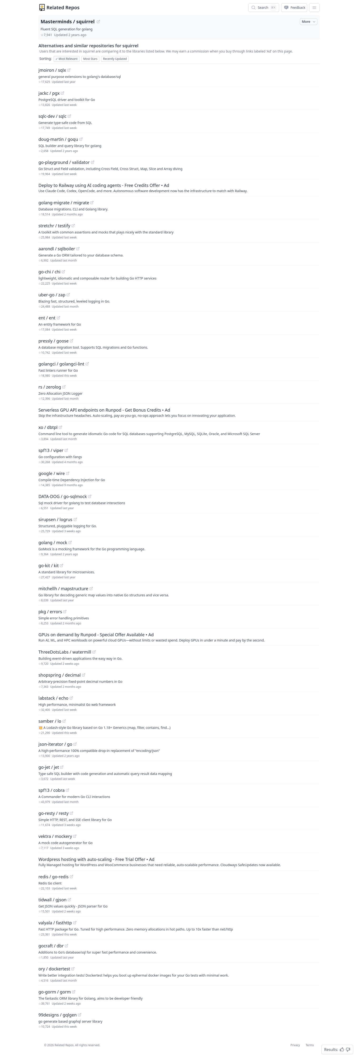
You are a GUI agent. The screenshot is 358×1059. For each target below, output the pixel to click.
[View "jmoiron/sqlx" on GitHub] (69, 70)
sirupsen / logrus (55, 519)
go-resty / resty (53, 813)
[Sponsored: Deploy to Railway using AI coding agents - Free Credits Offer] (179, 187)
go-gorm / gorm (54, 992)
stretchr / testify (54, 225)
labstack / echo (53, 698)
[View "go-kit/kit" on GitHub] (61, 565)
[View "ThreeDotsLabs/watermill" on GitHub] (94, 652)
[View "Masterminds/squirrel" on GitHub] (98, 22)
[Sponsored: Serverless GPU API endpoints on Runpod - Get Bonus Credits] (179, 412)
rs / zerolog (49, 387)
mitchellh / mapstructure (63, 588)
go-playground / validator (64, 162)
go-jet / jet (48, 767)
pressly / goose (53, 341)
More (309, 21)
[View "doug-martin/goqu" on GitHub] (81, 139)
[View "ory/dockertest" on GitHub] (73, 969)
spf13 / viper (50, 450)
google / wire (51, 473)
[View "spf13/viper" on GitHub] (66, 450)
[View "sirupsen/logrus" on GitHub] (75, 519)
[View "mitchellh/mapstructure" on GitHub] (91, 588)
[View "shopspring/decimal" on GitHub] (83, 675)
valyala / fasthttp (55, 923)
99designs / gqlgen (57, 1015)
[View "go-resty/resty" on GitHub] (71, 813)
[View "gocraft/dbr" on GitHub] (66, 946)
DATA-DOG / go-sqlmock (62, 496)
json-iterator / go (55, 744)
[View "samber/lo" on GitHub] (64, 721)
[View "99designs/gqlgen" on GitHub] (79, 1015)
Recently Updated (115, 59)
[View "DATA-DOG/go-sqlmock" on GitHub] (90, 496)
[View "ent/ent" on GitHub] (58, 318)
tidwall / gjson (52, 899)
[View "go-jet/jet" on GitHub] (62, 767)
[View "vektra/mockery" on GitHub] (75, 836)
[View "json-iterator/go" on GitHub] (75, 744)
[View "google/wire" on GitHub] (68, 473)
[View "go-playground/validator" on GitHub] (92, 162)
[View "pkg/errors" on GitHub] (65, 611)
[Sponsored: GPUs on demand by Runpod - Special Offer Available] (179, 637)
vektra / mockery (55, 836)
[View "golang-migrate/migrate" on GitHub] (92, 202)
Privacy (295, 1045)
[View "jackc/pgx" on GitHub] (62, 93)
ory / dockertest (54, 969)
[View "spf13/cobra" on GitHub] (67, 790)
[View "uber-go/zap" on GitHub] (68, 295)
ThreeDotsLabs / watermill (64, 652)
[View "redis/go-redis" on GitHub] (71, 877)
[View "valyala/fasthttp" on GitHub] (75, 923)
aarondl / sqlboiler (56, 249)
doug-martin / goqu (58, 139)
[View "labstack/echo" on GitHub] (71, 698)
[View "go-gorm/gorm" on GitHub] (73, 992)
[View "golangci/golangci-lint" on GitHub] (87, 364)
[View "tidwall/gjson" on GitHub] (69, 900)
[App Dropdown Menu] (314, 7)
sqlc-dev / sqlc (52, 116)
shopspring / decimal (59, 675)
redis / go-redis (53, 876)
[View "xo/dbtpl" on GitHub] (60, 427)
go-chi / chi (49, 272)
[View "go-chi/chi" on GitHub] (63, 272)
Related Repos (63, 7)
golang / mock (52, 542)
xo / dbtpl (47, 427)
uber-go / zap (51, 295)
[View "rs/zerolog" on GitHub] (64, 387)
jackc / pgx (49, 93)
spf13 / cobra (51, 790)
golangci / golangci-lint (61, 364)
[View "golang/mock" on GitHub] (70, 542)
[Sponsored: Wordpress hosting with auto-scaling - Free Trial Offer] (179, 861)
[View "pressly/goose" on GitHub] (71, 341)
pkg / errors (50, 611)
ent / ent (47, 318)
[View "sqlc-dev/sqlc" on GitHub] (69, 116)
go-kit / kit (48, 565)
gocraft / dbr (51, 946)
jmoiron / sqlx (52, 70)
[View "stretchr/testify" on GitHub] (73, 226)
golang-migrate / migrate (63, 202)
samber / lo (49, 721)
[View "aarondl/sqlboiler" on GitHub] (78, 249)
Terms (310, 1045)
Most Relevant (67, 59)
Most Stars (90, 59)
